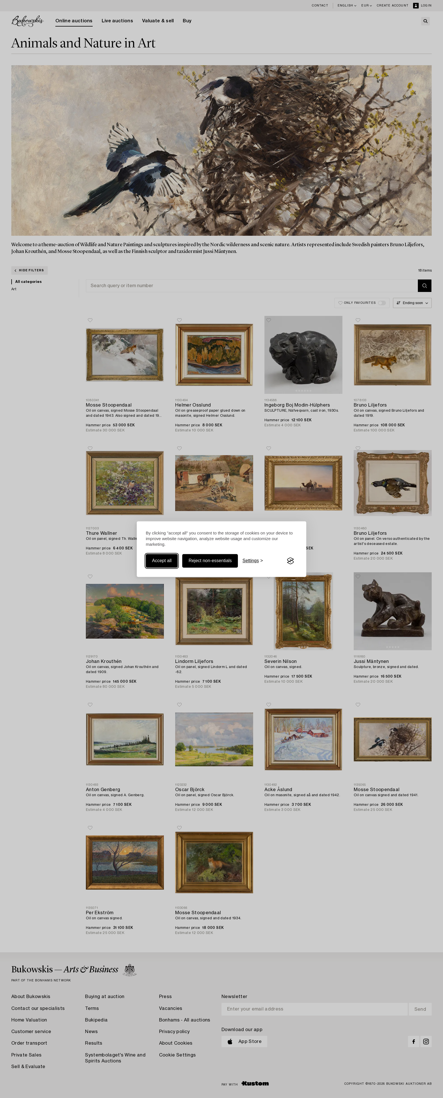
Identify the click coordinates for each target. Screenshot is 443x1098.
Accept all (161, 560)
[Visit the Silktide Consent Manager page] (290, 561)
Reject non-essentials (210, 560)
